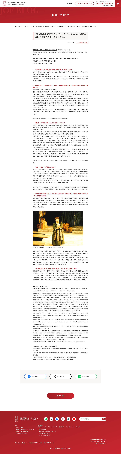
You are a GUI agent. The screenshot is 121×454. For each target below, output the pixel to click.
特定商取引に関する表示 (35, 443)
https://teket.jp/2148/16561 (42, 63)
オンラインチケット (84, 4)
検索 (104, 419)
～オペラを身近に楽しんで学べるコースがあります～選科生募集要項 (53, 359)
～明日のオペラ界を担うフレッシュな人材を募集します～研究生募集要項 (54, 357)
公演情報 (69, 3)
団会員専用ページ (49, 443)
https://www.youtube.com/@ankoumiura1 (72, 342)
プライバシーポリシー (20, 443)
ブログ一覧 (60, 396)
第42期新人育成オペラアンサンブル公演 (45, 50)
